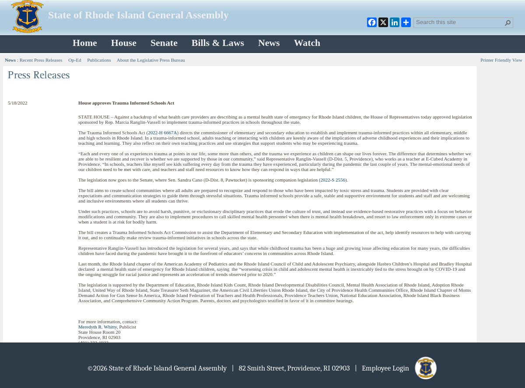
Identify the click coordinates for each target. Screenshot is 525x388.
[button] (508, 23)
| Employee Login (396, 368)
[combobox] (460, 22)
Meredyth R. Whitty (97, 326)
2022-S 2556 (333, 179)
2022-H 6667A (162, 132)
